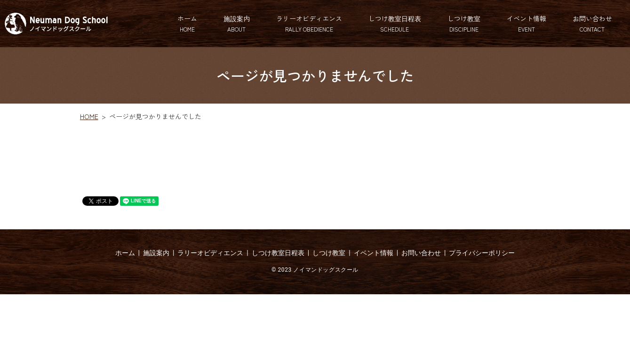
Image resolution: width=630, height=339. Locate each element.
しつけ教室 (463, 23)
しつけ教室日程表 (394, 23)
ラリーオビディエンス (309, 23)
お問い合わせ (592, 23)
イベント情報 (526, 23)
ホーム (187, 23)
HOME (89, 116)
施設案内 (236, 23)
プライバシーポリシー (482, 253)
